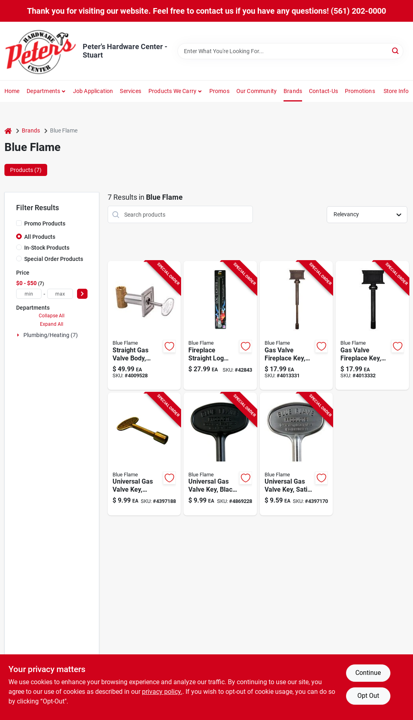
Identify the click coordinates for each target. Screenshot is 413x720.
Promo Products (44, 223)
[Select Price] (82, 294)
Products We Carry (172, 91)
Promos (219, 91)
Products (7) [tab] (26, 170)
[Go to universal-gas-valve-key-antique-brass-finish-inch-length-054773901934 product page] (144, 454)
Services (130, 91)
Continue (368, 673)
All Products (39, 237)
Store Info (396, 91)
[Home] (8, 130)
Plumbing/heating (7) (50, 335)
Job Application (93, 91)
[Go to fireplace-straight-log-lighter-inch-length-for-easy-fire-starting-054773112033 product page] (220, 325)
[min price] (29, 294)
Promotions (360, 91)
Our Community (256, 91)
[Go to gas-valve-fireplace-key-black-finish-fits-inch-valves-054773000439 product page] (372, 325)
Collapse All (52, 316)
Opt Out (368, 695)
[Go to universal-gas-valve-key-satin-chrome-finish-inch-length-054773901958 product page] (296, 454)
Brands (293, 91)
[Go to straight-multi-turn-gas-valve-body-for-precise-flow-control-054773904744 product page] (144, 325)
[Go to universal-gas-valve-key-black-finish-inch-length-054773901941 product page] (220, 454)
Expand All (51, 324)
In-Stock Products (46, 248)
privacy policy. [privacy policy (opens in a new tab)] (162, 691)
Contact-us (323, 91)
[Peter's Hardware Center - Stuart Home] (40, 50)
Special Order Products (53, 259)
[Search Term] (290, 51)
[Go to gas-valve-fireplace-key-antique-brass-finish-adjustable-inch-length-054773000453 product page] (296, 325)
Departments (43, 91)
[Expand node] (19, 335)
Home (12, 91)
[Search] (396, 50)
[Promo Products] (19, 223)
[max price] (60, 294)
